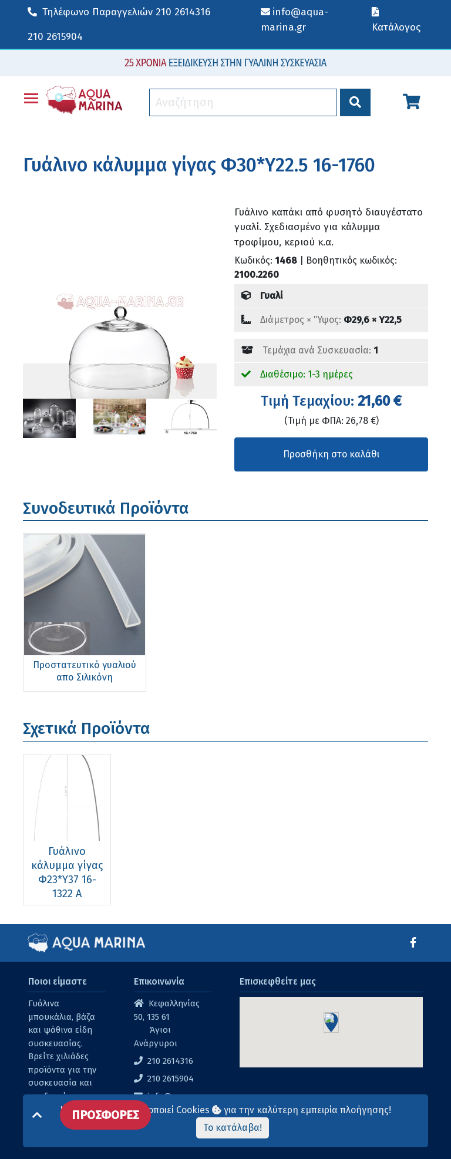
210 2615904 (55, 37)
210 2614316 (119, 12)
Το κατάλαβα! (232, 1127)
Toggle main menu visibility (31, 96)
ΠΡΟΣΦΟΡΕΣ (105, 1115)
